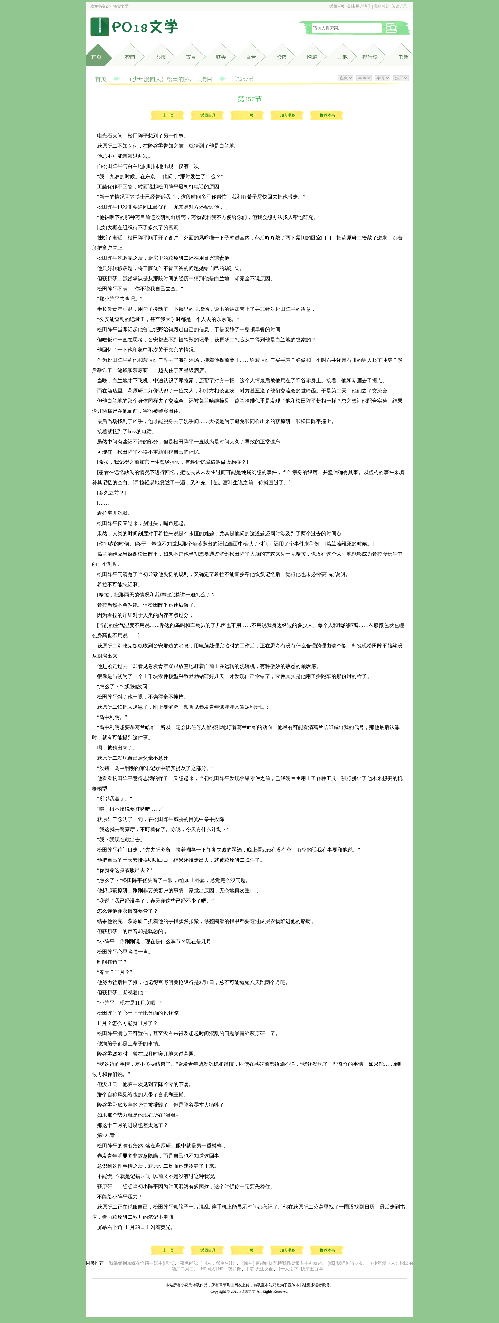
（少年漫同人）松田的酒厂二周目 (170, 79)
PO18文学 (247, 1291)
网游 (312, 57)
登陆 (351, 6)
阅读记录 (399, 6)
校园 (130, 57)
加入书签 (287, 115)
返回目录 (208, 115)
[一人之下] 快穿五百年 (301, 1269)
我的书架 (381, 6)
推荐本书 (327, 115)
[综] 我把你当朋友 (345, 1263)
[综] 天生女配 (260, 1269)
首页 (96, 57)
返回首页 (337, 6)
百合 (251, 57)
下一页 (248, 115)
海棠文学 (121, 6)
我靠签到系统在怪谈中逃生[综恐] (141, 1263)
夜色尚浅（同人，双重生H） (208, 1263)
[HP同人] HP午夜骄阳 (220, 1269)
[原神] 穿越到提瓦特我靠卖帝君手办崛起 (282, 1263)
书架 (403, 57)
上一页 (168, 115)
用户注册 (363, 6)
